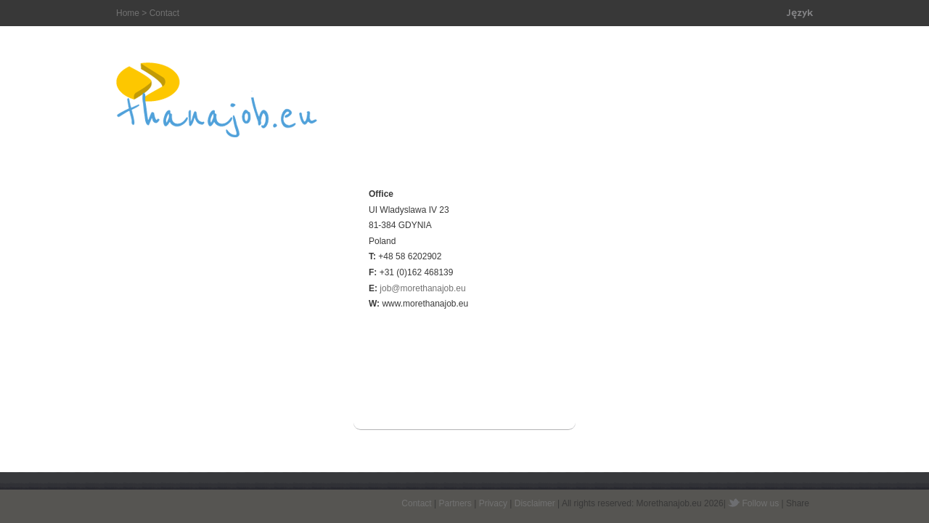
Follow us (760, 503)
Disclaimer (535, 503)
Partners (454, 503)
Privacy (493, 503)
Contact (416, 503)
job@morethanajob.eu (422, 288)
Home (127, 13)
